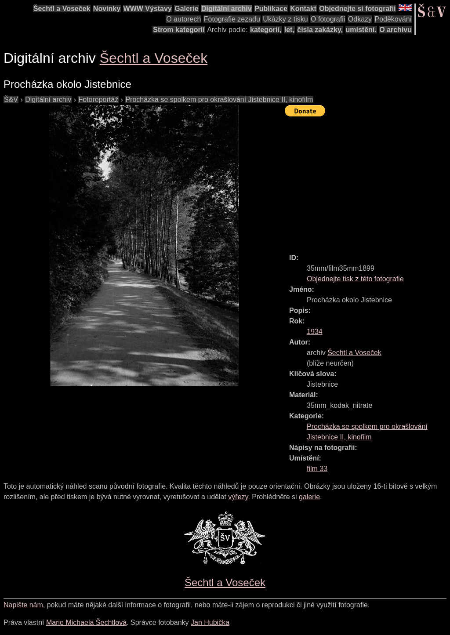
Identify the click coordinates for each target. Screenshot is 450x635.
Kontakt (303, 8)
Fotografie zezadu (232, 19)
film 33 (317, 468)
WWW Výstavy (147, 8)
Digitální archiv (226, 8)
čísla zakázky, (320, 29)
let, (289, 29)
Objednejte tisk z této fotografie (355, 279)
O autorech (183, 19)
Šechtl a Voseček (62, 8)
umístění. (361, 29)
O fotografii (328, 19)
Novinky (106, 8)
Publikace (270, 8)
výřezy (238, 497)
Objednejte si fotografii (357, 8)
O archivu (395, 29)
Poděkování (393, 19)
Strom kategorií (178, 29)
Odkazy (360, 19)
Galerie (186, 8)
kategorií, (265, 29)
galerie (309, 497)
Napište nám (23, 605)
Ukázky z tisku (285, 19)
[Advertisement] (367, 181)
